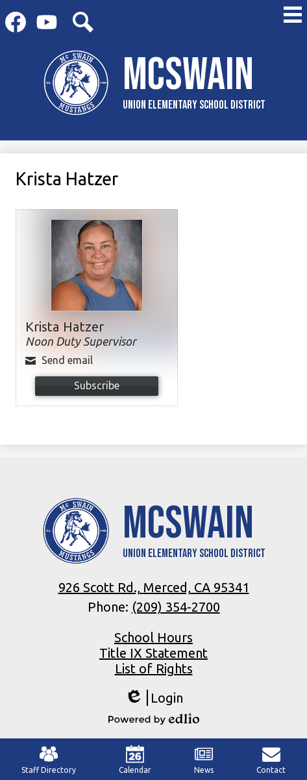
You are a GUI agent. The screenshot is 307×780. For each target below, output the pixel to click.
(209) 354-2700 (176, 606)
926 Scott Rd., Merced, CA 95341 (153, 587)
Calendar (135, 759)
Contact (271, 759)
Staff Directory (48, 759)
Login (154, 698)
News (204, 759)
